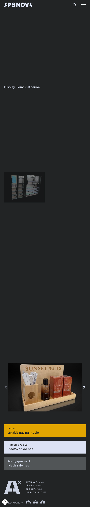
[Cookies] (5, 502)
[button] (84, 387)
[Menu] (81, 4)
